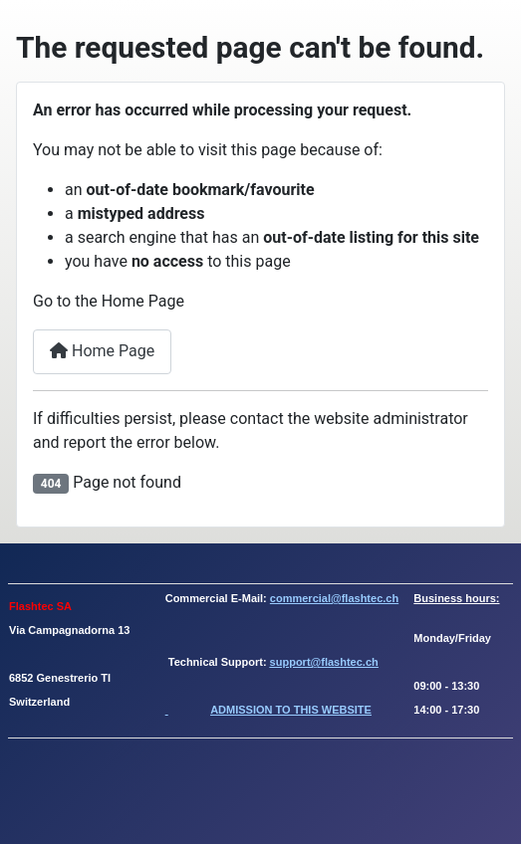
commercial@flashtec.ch (334, 598)
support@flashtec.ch (324, 662)
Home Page (102, 350)
